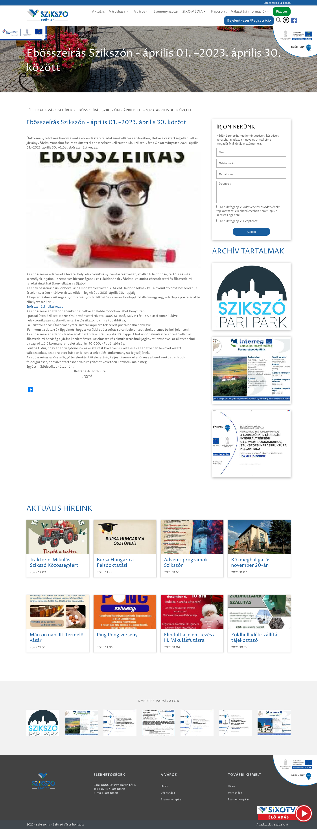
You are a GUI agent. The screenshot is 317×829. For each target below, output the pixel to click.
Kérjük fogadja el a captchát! (237, 221)
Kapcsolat (219, 11)
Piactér (281, 11)
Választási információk (250, 11)
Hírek (164, 786)
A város (141, 11)
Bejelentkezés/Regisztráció (249, 20)
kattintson (111, 793)
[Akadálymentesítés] (286, 20)
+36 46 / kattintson (112, 789)
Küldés (251, 231)
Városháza (119, 11)
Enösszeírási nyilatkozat (44, 306)
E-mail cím (224, 172)
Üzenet (222, 183)
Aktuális (98, 11)
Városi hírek (60, 110)
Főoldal (35, 110)
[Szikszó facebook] (290, 20)
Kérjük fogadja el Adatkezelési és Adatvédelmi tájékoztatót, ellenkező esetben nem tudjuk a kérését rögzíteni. (248, 211)
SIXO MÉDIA (194, 11)
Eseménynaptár (165, 11)
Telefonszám (225, 161)
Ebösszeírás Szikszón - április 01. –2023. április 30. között (134, 110)
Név (219, 150)
